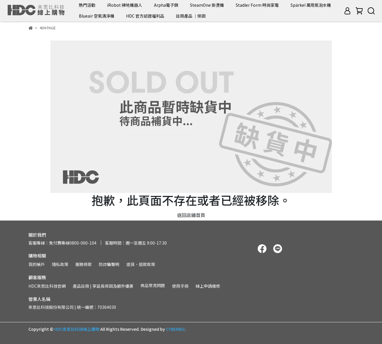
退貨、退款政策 (140, 264)
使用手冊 (180, 286)
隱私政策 (60, 264)
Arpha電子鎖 (166, 5)
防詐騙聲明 (109, 264)
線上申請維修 (208, 286)
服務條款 (83, 264)
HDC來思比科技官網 (47, 286)
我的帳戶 (36, 264)
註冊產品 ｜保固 (191, 16)
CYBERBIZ (175, 329)
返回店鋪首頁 (191, 214)
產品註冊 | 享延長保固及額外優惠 (103, 286)
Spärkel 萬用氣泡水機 (311, 5)
